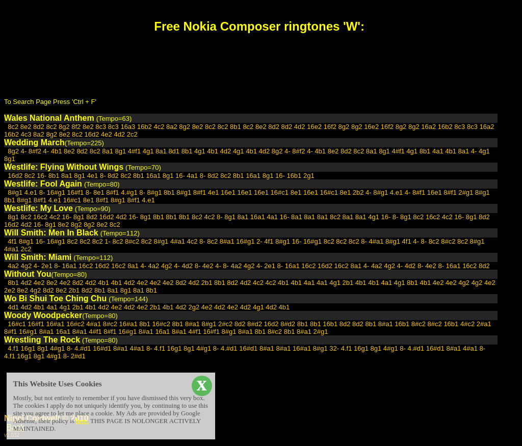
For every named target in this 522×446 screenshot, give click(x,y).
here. (82, 421)
